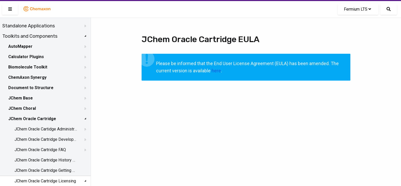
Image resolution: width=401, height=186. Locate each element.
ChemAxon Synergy (27, 77)
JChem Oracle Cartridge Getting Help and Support (45, 170)
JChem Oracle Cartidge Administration (45, 129)
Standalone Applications (28, 26)
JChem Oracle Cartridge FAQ (40, 149)
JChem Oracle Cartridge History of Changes (45, 160)
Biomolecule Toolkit (27, 67)
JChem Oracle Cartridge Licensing (45, 181)
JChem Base (20, 98)
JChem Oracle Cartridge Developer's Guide (45, 139)
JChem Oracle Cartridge (32, 118)
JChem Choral (22, 108)
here (216, 70)
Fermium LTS (357, 9)
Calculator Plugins (26, 56)
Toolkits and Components (29, 36)
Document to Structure (30, 87)
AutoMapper (20, 46)
